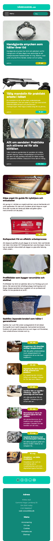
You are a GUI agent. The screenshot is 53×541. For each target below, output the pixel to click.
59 (34, 480)
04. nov (41, 164)
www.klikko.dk (28, 511)
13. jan (41, 112)
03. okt (32, 343)
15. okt (41, 273)
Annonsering (26, 522)
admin (9, 63)
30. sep (32, 409)
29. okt (41, 194)
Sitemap (26, 535)
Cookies (26, 528)
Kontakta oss (26, 531)
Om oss (27, 525)
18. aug (32, 453)
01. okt (32, 387)
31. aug (32, 433)
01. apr (41, 63)
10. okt (41, 314)
